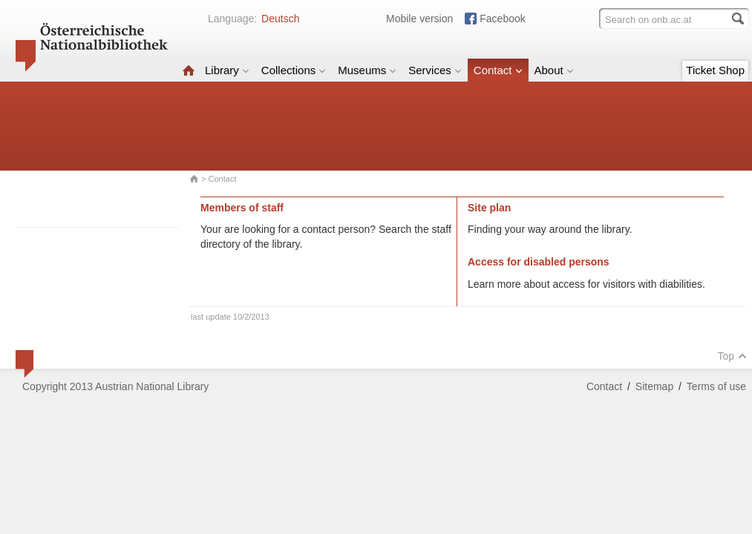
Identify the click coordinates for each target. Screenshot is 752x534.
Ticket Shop (715, 70)
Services (435, 70)
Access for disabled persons (538, 262)
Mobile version (419, 18)
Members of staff (242, 208)
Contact (498, 70)
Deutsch (280, 18)
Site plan (489, 208)
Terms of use (716, 386)
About (554, 70)
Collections (293, 70)
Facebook (502, 18)
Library (227, 70)
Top (732, 356)
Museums (367, 70)
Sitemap (654, 386)
